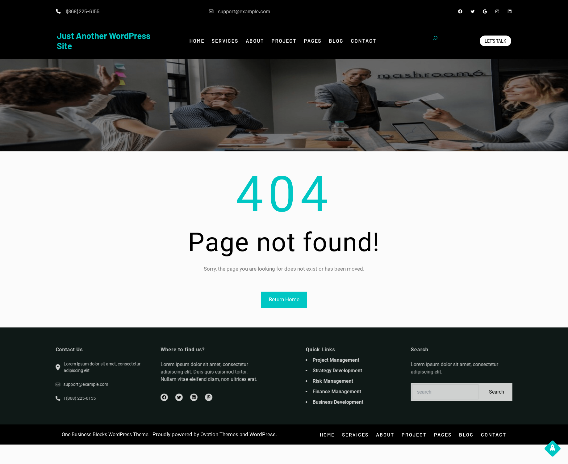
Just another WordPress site (103, 40)
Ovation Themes (219, 434)
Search (529, 392)
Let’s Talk (495, 41)
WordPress (262, 434)
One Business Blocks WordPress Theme (105, 434)
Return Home (284, 299)
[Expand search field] (435, 40)
